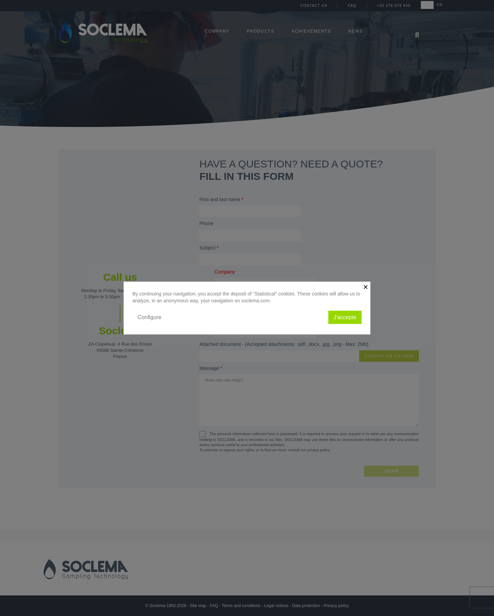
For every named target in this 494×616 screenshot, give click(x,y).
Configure (149, 317)
